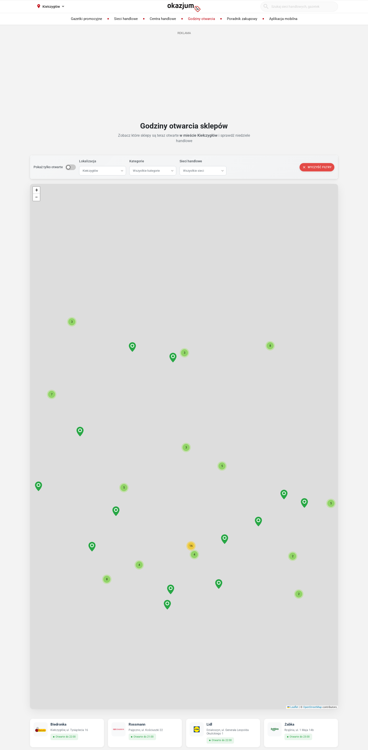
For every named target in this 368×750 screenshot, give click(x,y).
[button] (186, 447)
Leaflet (293, 707)
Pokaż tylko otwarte (48, 167)
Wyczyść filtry (317, 167)
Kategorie (136, 161)
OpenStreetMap (312, 707)
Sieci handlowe (191, 161)
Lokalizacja (87, 161)
